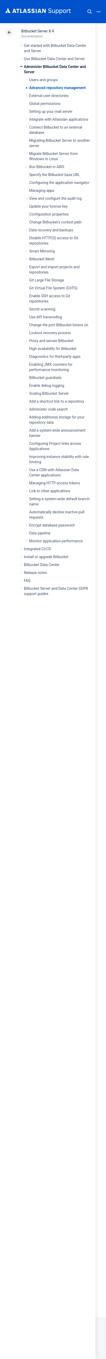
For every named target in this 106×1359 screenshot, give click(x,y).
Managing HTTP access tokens (54, 483)
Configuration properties (49, 214)
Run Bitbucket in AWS (46, 167)
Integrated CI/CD (37, 549)
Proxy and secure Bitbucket (51, 341)
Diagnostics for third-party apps (55, 356)
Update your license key (48, 206)
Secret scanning (42, 309)
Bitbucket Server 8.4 (37, 31)
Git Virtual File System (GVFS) (53, 288)
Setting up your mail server (51, 111)
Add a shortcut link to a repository (56, 401)
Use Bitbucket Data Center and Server (54, 59)
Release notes (35, 573)
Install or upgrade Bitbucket (46, 557)
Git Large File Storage (46, 280)
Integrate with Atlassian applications (58, 119)
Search (89, 11)
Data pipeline (39, 533)
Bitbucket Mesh (42, 259)
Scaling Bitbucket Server (49, 393)
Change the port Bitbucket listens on (58, 325)
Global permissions (45, 103)
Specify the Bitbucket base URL (54, 175)
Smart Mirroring (42, 251)
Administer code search (48, 409)
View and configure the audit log (55, 198)
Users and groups (43, 80)
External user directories (49, 96)
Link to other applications (49, 491)
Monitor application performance (56, 541)
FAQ (27, 580)
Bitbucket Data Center (41, 565)
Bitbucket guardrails (45, 378)
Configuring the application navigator (59, 183)
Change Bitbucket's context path (55, 222)
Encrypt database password (51, 525)
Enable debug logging (46, 385)
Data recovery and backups (51, 230)
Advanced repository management (57, 88)
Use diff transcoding (45, 317)
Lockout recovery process (50, 333)
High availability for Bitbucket (53, 349)
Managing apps (41, 190)
